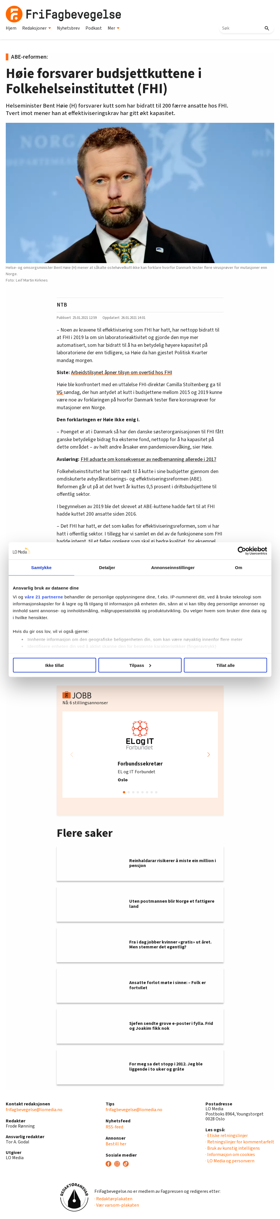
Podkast (93, 28)
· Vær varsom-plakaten (116, 1205)
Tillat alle (224, 665)
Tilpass (140, 665)
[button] (208, 754)
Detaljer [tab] (108, 567)
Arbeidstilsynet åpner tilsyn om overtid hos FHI (121, 372)
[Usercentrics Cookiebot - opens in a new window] (240, 550)
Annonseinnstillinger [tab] (172, 567)
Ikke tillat (56, 665)
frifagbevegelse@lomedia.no (34, 1110)
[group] (140, 754)
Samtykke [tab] (43, 567)
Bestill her (116, 1144)
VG (60, 392)
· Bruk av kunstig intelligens (232, 1148)
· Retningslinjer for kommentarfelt (239, 1142)
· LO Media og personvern (229, 1161)
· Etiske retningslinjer (226, 1135)
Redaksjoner (36, 28)
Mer (114, 28)
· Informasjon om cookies (230, 1154)
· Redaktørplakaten (113, 1199)
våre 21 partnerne (46, 596)
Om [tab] (237, 567)
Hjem (11, 28)
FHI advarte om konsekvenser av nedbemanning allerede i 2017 (148, 459)
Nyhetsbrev (68, 28)
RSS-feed (114, 1127)
